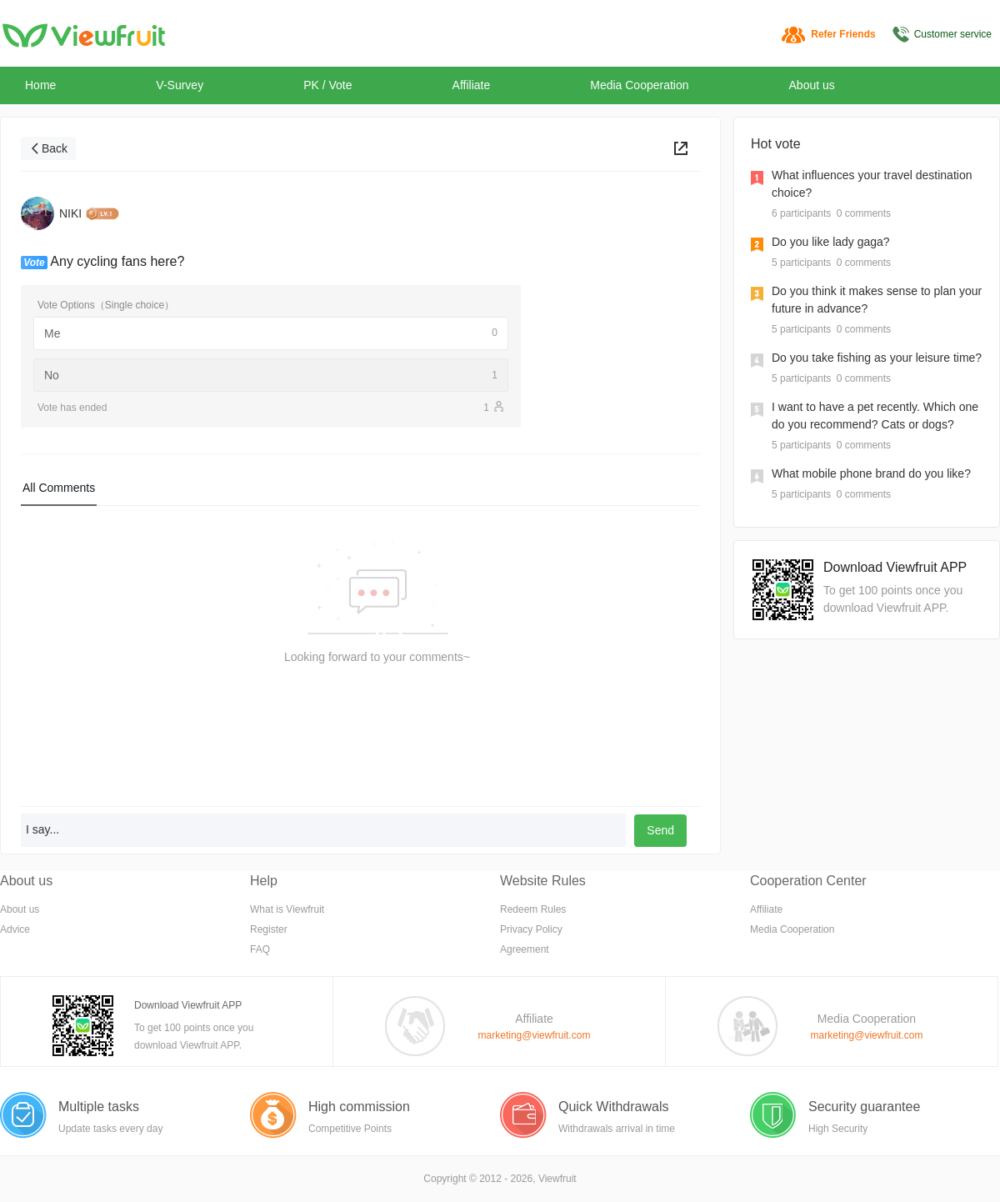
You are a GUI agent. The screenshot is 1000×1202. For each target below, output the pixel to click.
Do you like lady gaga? (831, 241)
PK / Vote (327, 85)
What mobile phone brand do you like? (871, 473)
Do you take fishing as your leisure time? (877, 357)
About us (812, 85)
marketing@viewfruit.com (534, 1035)
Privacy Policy (531, 929)
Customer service (953, 34)
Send (660, 830)
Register (269, 929)
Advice (15, 929)
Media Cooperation (639, 85)
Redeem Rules (533, 909)
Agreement (524, 949)
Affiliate (471, 85)
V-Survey (179, 85)
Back (55, 148)
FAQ (260, 949)
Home (40, 85)
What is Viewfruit (287, 909)
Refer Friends (843, 34)
